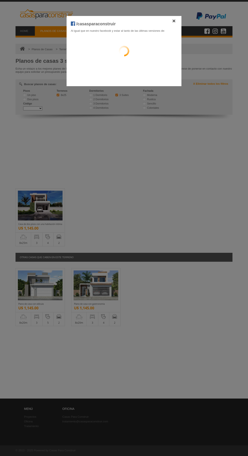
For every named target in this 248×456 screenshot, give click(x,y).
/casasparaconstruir (93, 23)
